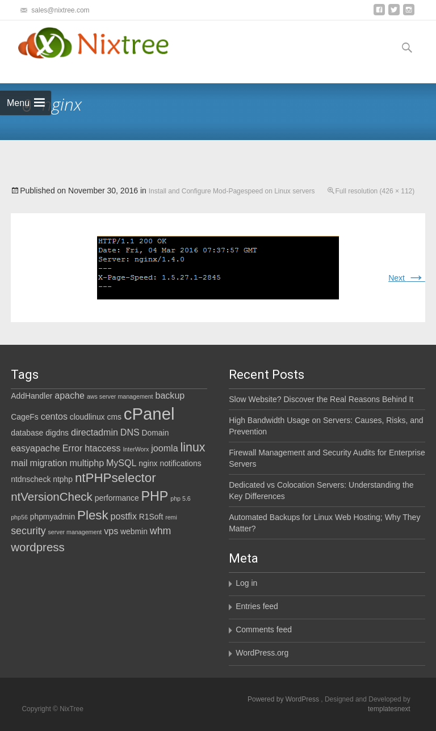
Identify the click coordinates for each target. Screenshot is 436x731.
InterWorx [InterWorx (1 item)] (136, 449)
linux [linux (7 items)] (192, 447)
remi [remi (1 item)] (171, 517)
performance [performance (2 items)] (117, 497)
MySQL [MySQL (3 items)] (121, 463)
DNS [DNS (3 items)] (130, 432)
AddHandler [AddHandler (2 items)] (31, 395)
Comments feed (264, 629)
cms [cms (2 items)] (114, 416)
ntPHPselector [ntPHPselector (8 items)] (115, 478)
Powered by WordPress (284, 699)
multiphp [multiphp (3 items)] (86, 463)
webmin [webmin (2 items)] (134, 531)
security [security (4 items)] (28, 530)
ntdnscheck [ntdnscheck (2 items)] (31, 479)
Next (406, 277)
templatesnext (389, 709)
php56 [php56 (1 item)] (19, 517)
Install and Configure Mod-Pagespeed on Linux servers (232, 191)
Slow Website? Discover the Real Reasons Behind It (321, 399)
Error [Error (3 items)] (72, 448)
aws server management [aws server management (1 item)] (120, 396)
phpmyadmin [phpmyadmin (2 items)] (52, 516)
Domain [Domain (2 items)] (155, 432)
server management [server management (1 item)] (75, 532)
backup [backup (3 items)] (170, 395)
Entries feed (257, 606)
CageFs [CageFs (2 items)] (25, 416)
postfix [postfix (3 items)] (124, 516)
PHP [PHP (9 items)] (155, 496)
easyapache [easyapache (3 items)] (35, 448)
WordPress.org (262, 652)
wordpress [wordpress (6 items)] (38, 546)
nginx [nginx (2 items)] (148, 463)
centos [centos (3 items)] (54, 416)
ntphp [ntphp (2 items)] (63, 479)
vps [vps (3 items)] (111, 531)
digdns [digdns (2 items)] (57, 432)
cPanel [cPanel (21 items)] (149, 413)
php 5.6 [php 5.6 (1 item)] (180, 498)
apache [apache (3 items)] (69, 395)
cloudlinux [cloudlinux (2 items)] (87, 416)
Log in (246, 583)
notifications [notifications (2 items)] (180, 463)
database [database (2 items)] (27, 432)
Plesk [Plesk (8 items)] (92, 515)
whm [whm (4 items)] (160, 530)
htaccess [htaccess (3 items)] (102, 448)
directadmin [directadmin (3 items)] (94, 432)
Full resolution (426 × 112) (375, 191)
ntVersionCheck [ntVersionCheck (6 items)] (52, 496)
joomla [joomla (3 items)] (164, 448)
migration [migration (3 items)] (49, 463)
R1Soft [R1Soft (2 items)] (151, 516)
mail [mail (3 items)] (19, 463)
